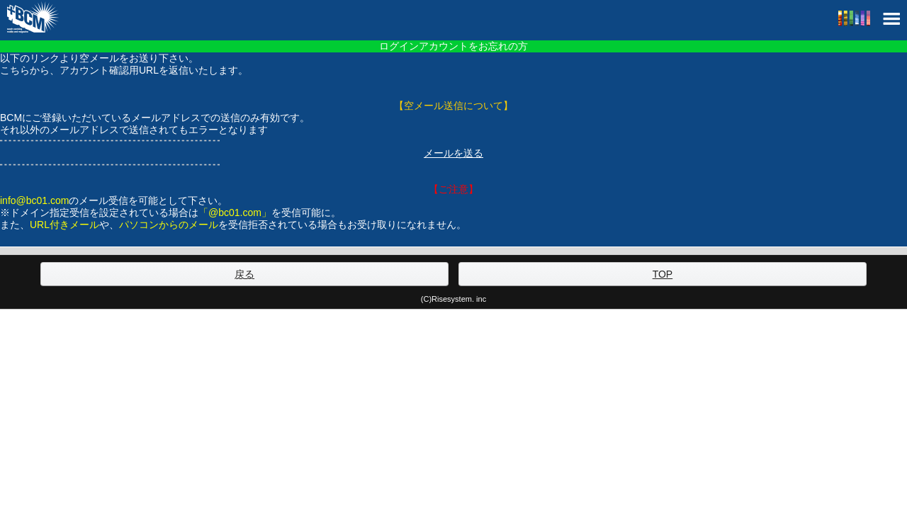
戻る (244, 274)
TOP (663, 274)
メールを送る (453, 153)
